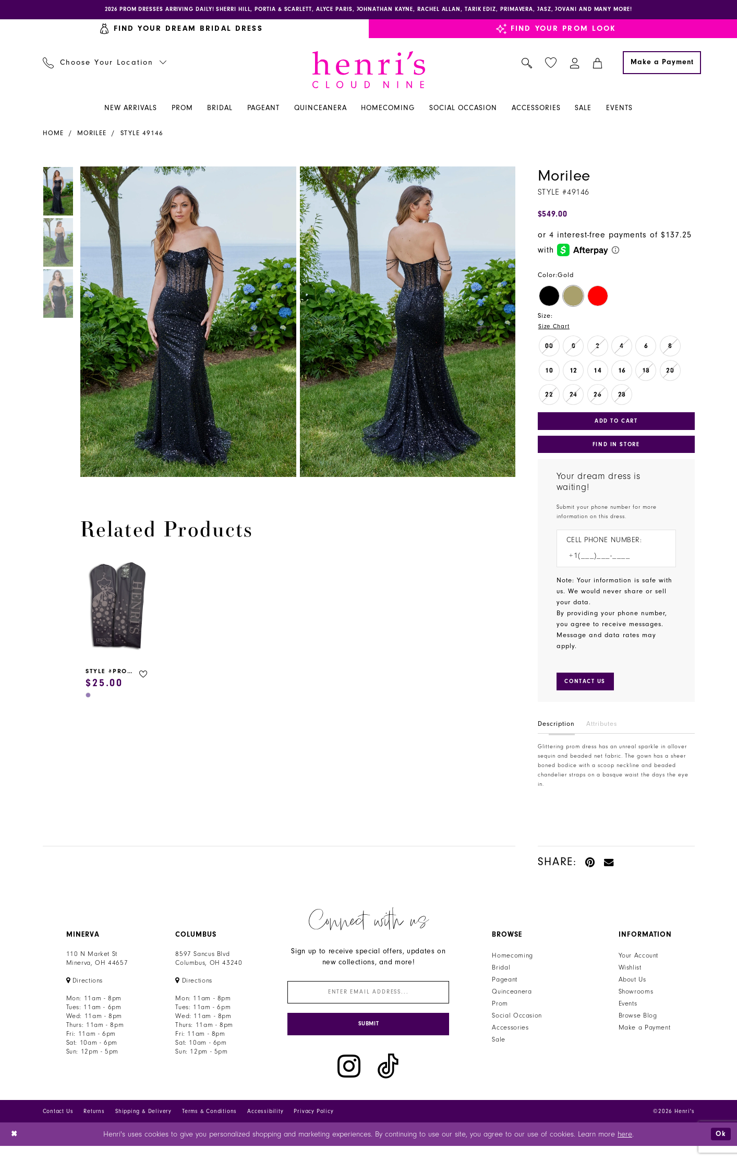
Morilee (91, 134)
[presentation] (117, 609)
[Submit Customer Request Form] (588, 689)
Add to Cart (616, 424)
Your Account (639, 964)
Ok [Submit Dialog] (720, 1147)
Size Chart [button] (555, 328)
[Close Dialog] (15, 1148)
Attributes (601, 732)
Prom (500, 1012)
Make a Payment (645, 1036)
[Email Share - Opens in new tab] (609, 871)
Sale (498, 1048)
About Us (632, 988)
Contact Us (58, 1125)
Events (628, 1012)
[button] (574, 64)
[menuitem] (104, 64)
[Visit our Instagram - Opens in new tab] (348, 1080)
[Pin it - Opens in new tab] (590, 871)
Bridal (501, 976)
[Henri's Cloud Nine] (368, 71)
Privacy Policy (313, 1125)
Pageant (504, 988)
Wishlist (630, 976)
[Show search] (526, 64)
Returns (94, 1125)
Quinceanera (511, 1000)
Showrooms (636, 1000)
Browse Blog (638, 1024)
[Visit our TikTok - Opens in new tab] (388, 1080)
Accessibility (265, 1125)
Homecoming (512, 964)
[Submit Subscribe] (368, 1037)
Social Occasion (516, 1024)
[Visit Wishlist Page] (550, 64)
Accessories (510, 1036)
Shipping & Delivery (143, 1125)
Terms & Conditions (209, 1125)
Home (53, 134)
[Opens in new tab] (84, 989)
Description (556, 732)
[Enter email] (368, 1002)
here (625, 1148)
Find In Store (616, 449)
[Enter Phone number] (611, 563)
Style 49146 (141, 134)
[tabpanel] (186, 323)
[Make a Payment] (662, 64)
